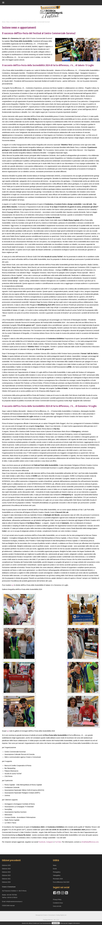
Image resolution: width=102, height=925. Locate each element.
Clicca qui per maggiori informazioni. (70, 923)
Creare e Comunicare (49, 915)
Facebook (41, 842)
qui (13, 585)
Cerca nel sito (57, 906)
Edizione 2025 (6, 865)
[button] (47, 2)
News (54, 865)
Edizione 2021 (6, 879)
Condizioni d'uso (58, 903)
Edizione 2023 (6, 872)
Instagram (49, 842)
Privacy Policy (57, 899)
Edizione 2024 (6, 869)
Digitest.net (63, 915)
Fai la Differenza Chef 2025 (61, 882)
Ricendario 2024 (58, 879)
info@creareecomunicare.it (14, 901)
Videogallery (56, 875)
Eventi (55, 869)
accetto (55, 923)
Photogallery (56, 872)
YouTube (58, 842)
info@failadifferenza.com (90, 842)
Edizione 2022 (6, 875)
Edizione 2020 (6, 882)
